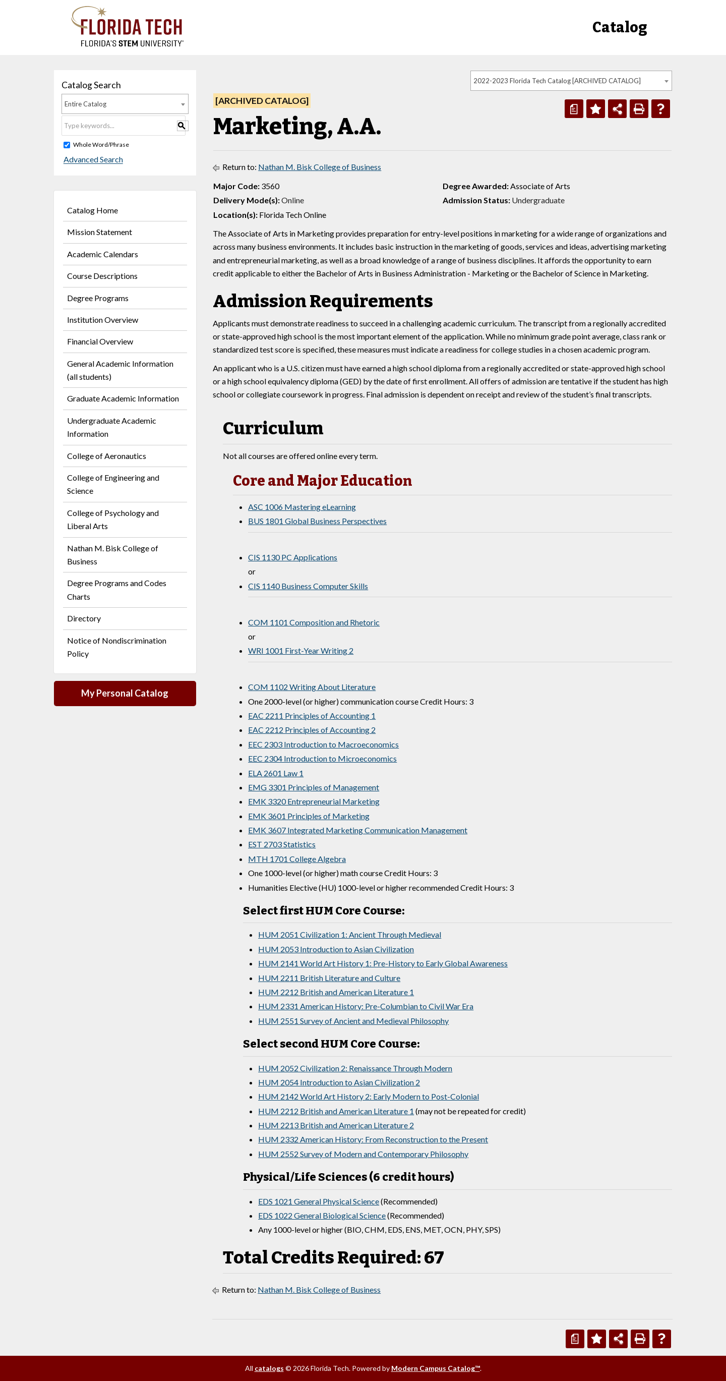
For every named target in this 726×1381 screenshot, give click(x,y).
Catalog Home (92, 210)
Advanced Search (91, 159)
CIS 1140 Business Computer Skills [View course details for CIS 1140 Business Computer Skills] (308, 586)
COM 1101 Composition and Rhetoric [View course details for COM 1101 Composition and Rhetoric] (314, 622)
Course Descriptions (102, 275)
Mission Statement (99, 232)
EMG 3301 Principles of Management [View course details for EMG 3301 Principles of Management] (313, 787)
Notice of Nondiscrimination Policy (116, 647)
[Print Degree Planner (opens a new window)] (574, 108)
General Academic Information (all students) (120, 370)
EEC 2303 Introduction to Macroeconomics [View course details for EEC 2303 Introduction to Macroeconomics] (323, 744)
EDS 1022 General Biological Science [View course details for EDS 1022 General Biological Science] (322, 1215)
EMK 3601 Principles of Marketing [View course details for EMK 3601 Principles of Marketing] (309, 816)
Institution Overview (102, 319)
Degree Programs (98, 298)
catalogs (269, 1368)
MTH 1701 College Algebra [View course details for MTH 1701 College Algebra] (297, 859)
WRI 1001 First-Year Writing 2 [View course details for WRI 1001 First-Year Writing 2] (300, 650)
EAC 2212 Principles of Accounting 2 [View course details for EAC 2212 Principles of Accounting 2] (312, 729)
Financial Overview (100, 341)
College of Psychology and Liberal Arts (113, 519)
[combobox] (571, 81)
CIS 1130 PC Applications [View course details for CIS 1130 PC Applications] (292, 557)
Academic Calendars (102, 254)
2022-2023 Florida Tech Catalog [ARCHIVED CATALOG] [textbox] (557, 81)
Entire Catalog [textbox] (85, 104)
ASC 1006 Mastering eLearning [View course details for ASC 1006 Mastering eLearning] (302, 506)
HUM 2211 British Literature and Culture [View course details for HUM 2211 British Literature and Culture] (329, 978)
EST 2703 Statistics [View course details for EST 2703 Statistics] (282, 844)
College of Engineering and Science (113, 484)
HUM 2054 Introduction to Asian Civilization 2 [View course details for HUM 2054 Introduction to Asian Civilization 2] (339, 1082)
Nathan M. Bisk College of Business (112, 554)
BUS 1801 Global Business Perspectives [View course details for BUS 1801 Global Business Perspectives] (317, 521)
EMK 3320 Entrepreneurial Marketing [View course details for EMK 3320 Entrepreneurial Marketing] (314, 801)
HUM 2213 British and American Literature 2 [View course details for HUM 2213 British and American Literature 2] (336, 1125)
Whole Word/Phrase (101, 144)
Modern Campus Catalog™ (435, 1368)
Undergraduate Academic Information (111, 427)
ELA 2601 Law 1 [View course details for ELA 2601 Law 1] (276, 773)
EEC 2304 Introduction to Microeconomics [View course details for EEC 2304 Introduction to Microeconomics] (322, 758)
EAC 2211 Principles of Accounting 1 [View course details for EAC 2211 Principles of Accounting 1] (312, 715)
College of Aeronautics (106, 456)
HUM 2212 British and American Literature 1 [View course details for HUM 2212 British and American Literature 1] (336, 992)
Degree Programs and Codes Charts (116, 589)
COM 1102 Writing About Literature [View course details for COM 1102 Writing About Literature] (312, 687)
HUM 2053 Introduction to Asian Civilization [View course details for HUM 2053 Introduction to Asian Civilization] (336, 949)
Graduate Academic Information (123, 398)
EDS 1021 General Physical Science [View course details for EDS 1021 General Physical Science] (318, 1201)
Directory (84, 618)
